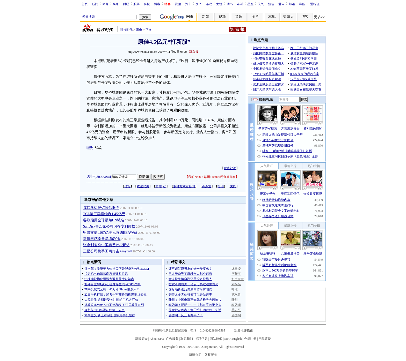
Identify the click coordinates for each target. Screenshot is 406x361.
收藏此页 (143, 186)
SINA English (233, 339)
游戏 (209, 3)
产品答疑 (264, 339)
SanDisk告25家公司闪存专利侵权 (109, 226)
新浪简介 (141, 339)
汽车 (188, 3)
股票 (136, 3)
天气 (261, 3)
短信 (271, 3)
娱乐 (116, 3)
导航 (302, 3)
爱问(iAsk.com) (99, 176)
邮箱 (292, 3)
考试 (240, 3)
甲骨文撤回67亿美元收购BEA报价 (110, 233)
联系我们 (186, 339)
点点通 (206, 186)
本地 (272, 17)
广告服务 (172, 339)
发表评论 (230, 168)
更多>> (319, 17)
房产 (198, 3)
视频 (178, 3)
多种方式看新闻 (184, 186)
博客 (157, 3)
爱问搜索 (88, 17)
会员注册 (250, 339)
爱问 (281, 3)
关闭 (233, 186)
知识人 (288, 17)
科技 (147, 3)
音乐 (238, 17)
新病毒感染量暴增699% (102, 239)
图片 (255, 17)
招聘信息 (201, 339)
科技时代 (126, 30)
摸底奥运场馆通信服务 (101, 208)
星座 (250, 3)
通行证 (315, 3)
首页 (85, 3)
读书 (230, 3)
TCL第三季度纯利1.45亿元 (104, 214)
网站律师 (216, 339)
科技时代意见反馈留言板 (170, 330)
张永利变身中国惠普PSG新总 (106, 245)
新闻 (95, 3)
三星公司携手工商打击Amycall (107, 251)
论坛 (127, 186)
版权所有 (211, 355)
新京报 (193, 52)
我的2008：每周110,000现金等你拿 (212, 177)
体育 (105, 3)
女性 (219, 3)
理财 (90, 148)
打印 (221, 186)
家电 (139, 30)
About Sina (157, 339)
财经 (126, 3)
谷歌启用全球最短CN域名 (103, 220)
